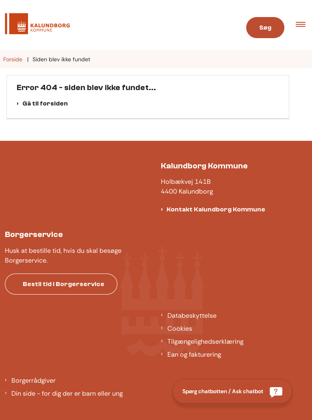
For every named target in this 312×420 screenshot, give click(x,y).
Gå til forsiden (45, 103)
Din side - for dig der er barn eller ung (67, 393)
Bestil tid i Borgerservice (63, 284)
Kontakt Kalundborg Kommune (216, 209)
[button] (304, 25)
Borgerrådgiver (33, 380)
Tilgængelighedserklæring (205, 341)
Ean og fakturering (194, 354)
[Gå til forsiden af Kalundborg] (35, 25)
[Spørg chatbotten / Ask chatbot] (232, 391)
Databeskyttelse (192, 315)
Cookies (179, 328)
